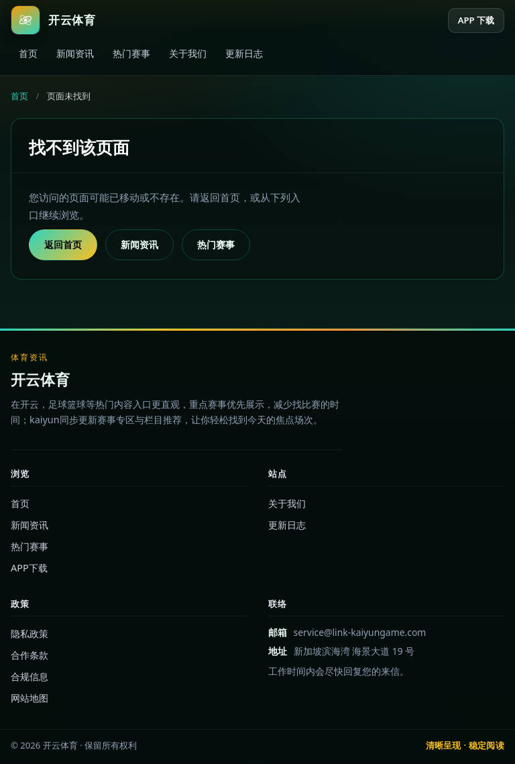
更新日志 (244, 53)
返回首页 (63, 244)
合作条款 (29, 655)
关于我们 (188, 53)
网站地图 (29, 698)
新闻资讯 (75, 53)
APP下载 (29, 567)
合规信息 (29, 676)
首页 (28, 53)
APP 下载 (476, 20)
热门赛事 (131, 53)
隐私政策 (29, 633)
